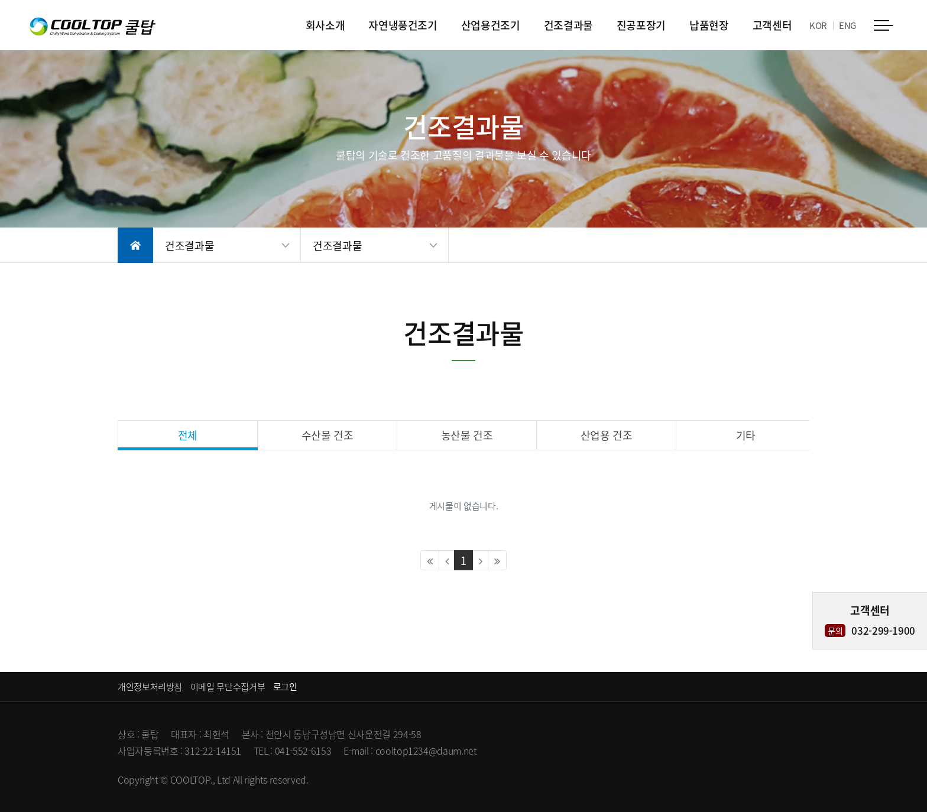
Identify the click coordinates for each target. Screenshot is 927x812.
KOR (818, 25)
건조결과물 (189, 245)
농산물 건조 (467, 435)
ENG (847, 25)
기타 (746, 435)
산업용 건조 (607, 435)
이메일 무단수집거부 (227, 686)
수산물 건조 (328, 435)
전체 (187, 435)
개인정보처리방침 (150, 686)
